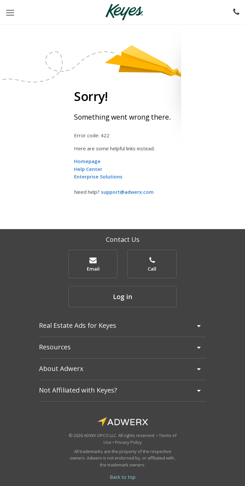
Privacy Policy (128, 442)
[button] (93, 264)
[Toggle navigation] (10, 12)
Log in (122, 296)
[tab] (122, 328)
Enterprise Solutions (98, 176)
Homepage (87, 161)
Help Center (88, 169)
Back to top (123, 477)
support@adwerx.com (127, 192)
